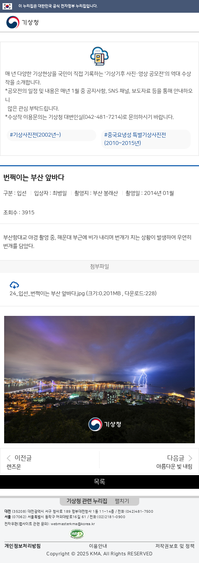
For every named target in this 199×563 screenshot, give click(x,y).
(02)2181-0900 (111, 517)
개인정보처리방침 (22, 546)
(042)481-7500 (140, 512)
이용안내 (98, 546)
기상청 (22, 22)
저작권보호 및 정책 (175, 546)
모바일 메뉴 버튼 (188, 22)
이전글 (23, 458)
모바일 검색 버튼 (178, 22)
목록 (99, 481)
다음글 (175, 458)
